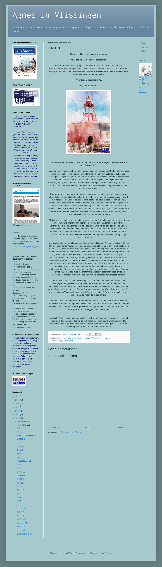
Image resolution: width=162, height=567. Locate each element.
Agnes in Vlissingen (56, 14)
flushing (74, 338)
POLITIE (20, 512)
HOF (19, 468)
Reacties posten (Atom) (71, 432)
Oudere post (123, 428)
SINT (19, 494)
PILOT (20, 432)
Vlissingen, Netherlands (65, 341)
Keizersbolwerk (84, 338)
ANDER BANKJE (24, 461)
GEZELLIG (21, 476)
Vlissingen (100, 338)
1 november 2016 (24, 534)
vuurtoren (108, 338)
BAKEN (20, 505)
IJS (18, 428)
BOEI (19, 454)
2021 (17, 400)
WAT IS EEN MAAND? (26, 435)
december (22, 421)
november (22, 425)
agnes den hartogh (145, 81)
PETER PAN (22, 523)
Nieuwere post (55, 428)
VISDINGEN (22, 519)
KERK (19, 501)
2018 (17, 411)
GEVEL (20, 450)
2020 (17, 404)
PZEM (93, 338)
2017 (17, 414)
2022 (17, 396)
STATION (21, 516)
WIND (19, 465)
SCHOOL (21, 472)
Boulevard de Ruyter (63, 338)
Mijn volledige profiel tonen (144, 90)
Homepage (89, 428)
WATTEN (21, 439)
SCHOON (21, 527)
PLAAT (20, 486)
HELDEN (21, 530)
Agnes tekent (143, 52)
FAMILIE (20, 490)
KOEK (19, 457)
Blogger (108, 553)
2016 (17, 418)
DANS (19, 497)
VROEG (20, 479)
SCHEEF (21, 483)
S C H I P (21, 508)
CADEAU (21, 443)
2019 (17, 407)
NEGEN (20, 446)
